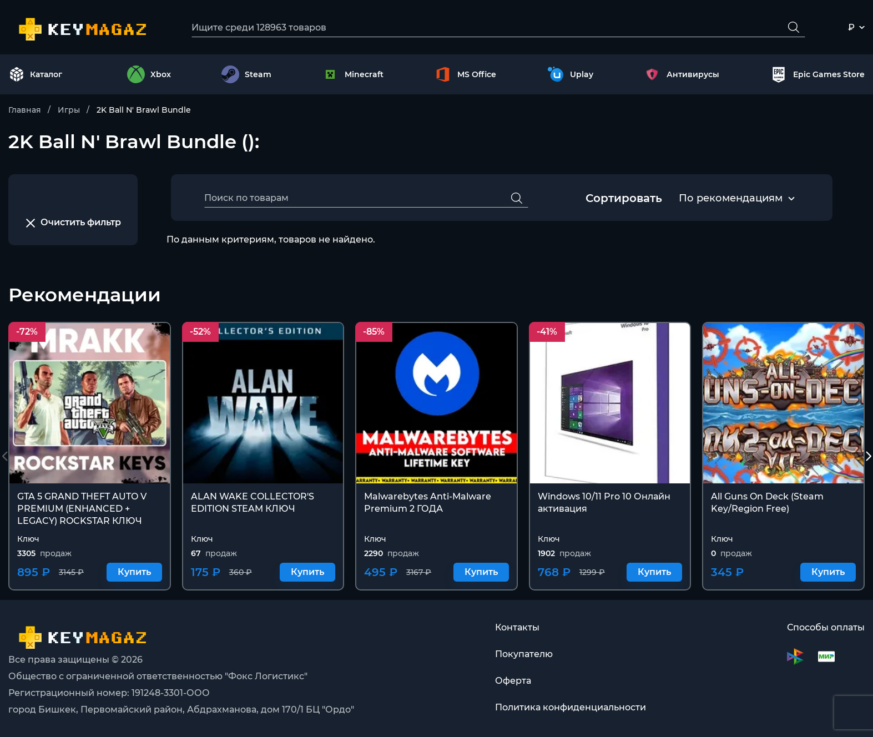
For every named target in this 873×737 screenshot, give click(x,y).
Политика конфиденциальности (570, 707)
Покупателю (524, 654)
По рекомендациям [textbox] (731, 198)
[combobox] (731, 199)
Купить (134, 572)
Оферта (513, 680)
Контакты (517, 627)
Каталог (35, 74)
